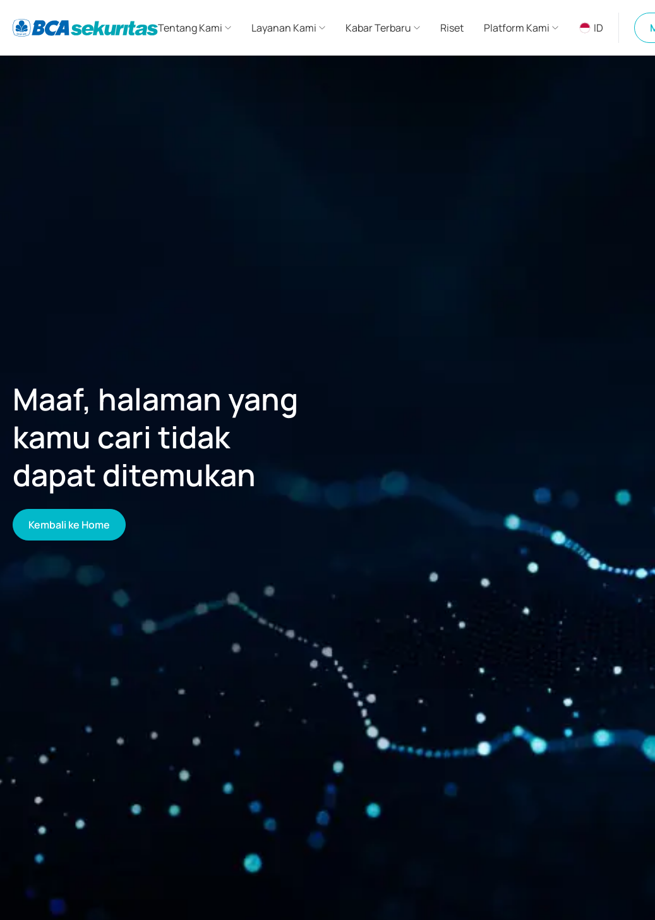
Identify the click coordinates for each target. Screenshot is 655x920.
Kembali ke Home (69, 525)
